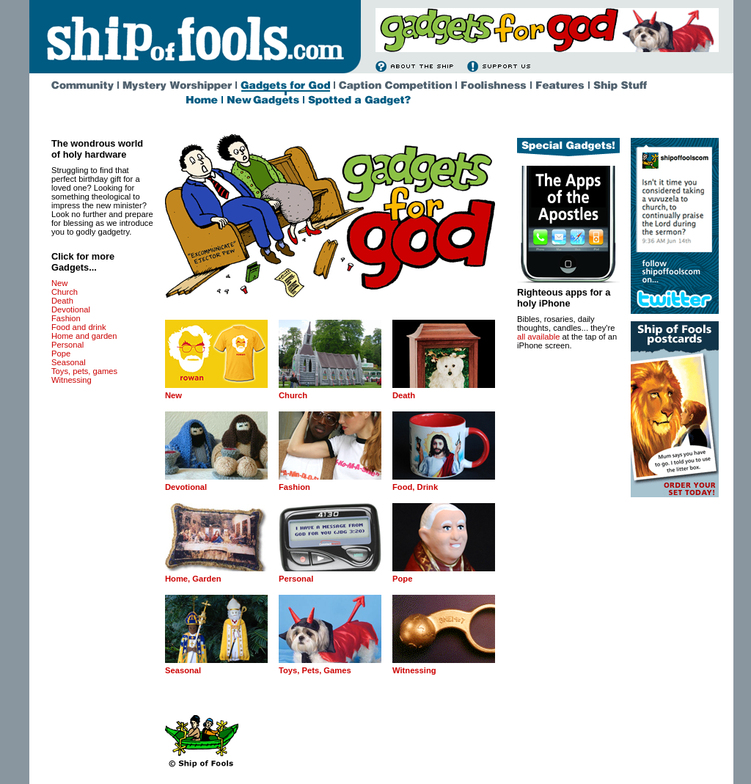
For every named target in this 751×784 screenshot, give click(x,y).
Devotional (70, 309)
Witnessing (71, 379)
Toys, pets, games (84, 371)
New (59, 283)
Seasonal (68, 362)
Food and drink (78, 327)
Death (62, 300)
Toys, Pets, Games (315, 670)
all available (538, 336)
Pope (60, 353)
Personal (67, 344)
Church (64, 291)
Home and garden (84, 335)
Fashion (66, 318)
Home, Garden (193, 578)
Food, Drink (415, 487)
